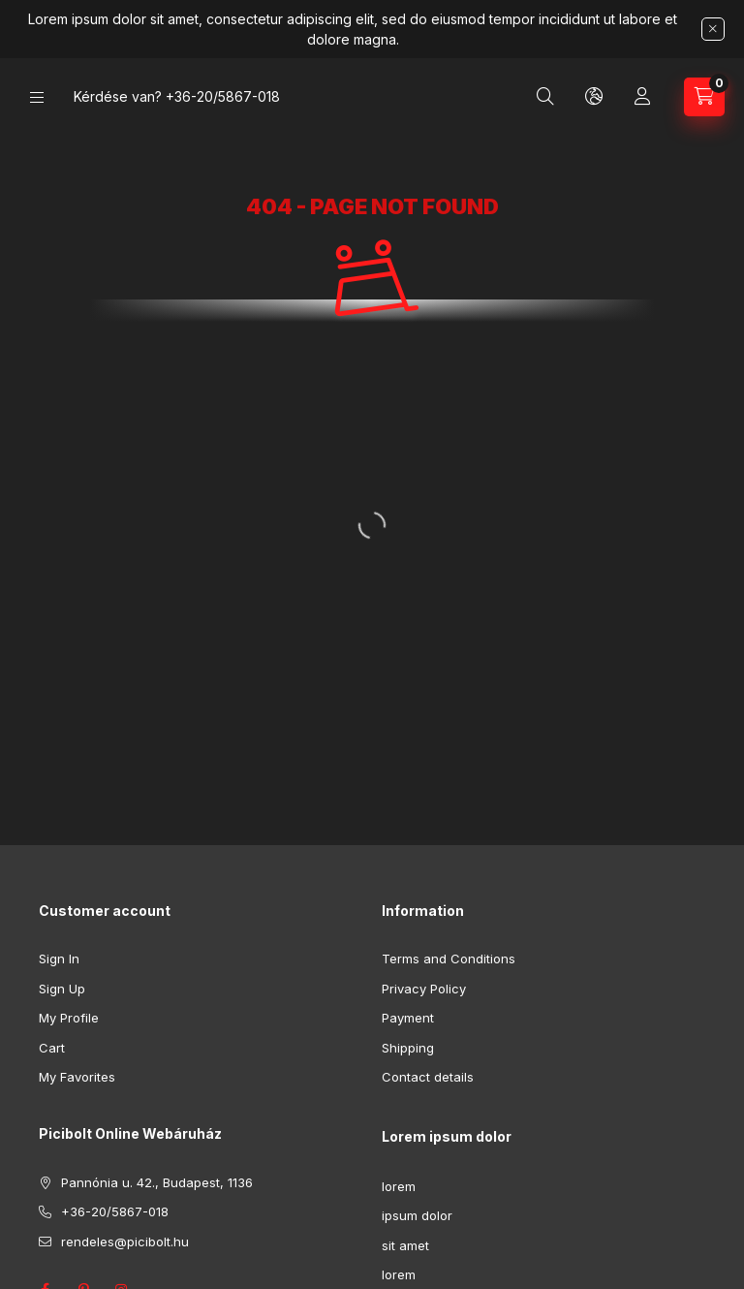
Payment (408, 1017)
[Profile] (642, 97)
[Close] (713, 29)
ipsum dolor (417, 1215)
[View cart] (704, 97)
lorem (399, 1186)
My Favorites (77, 1077)
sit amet (405, 1245)
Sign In (59, 958)
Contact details (428, 1077)
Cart (52, 1047)
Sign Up (62, 988)
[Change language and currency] (593, 97)
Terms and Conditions (448, 958)
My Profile (69, 1017)
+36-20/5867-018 (223, 96)
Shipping (408, 1047)
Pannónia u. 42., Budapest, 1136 (157, 1182)
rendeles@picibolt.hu (125, 1241)
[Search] (545, 97)
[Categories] (36, 97)
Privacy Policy (424, 988)
